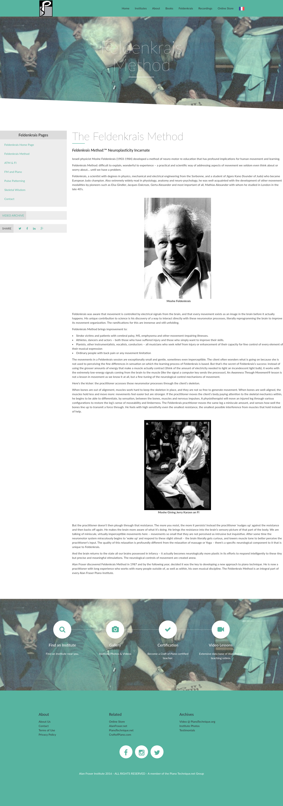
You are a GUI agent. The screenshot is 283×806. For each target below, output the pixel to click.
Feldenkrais (186, 8)
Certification (168, 645)
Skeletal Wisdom (14, 189)
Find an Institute (62, 645)
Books (169, 8)
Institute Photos (189, 726)
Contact (9, 198)
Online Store (226, 8)
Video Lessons (221, 645)
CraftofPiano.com (120, 734)
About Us (45, 721)
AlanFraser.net (118, 726)
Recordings (205, 8)
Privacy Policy (47, 734)
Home (125, 8)
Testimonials (187, 730)
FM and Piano (13, 171)
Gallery (115, 645)
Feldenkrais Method (16, 153)
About (156, 8)
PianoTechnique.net (121, 730)
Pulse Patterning (14, 180)
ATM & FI (10, 162)
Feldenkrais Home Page (19, 144)
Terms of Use (47, 730)
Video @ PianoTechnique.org (197, 721)
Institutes (141, 8)
